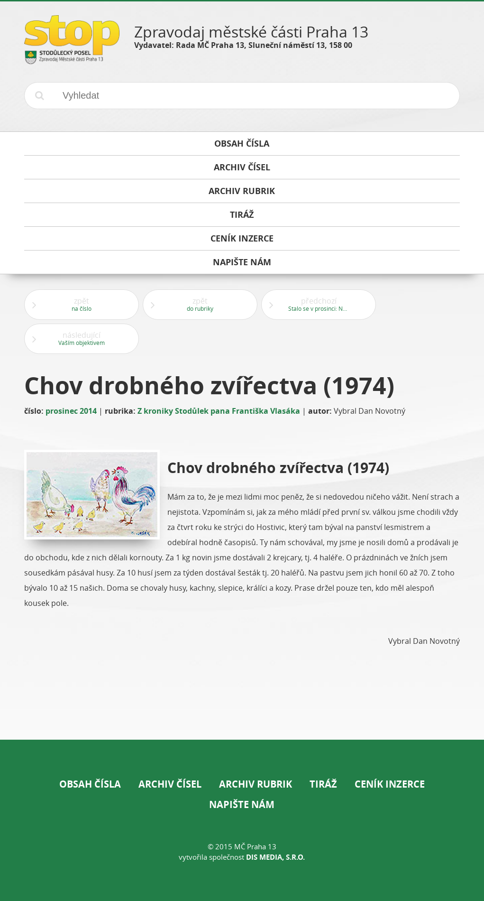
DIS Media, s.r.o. (275, 857)
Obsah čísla (90, 784)
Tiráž (323, 784)
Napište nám (241, 804)
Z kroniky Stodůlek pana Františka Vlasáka (218, 411)
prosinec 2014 (71, 411)
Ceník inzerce (390, 784)
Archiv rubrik (255, 784)
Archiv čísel (169, 784)
